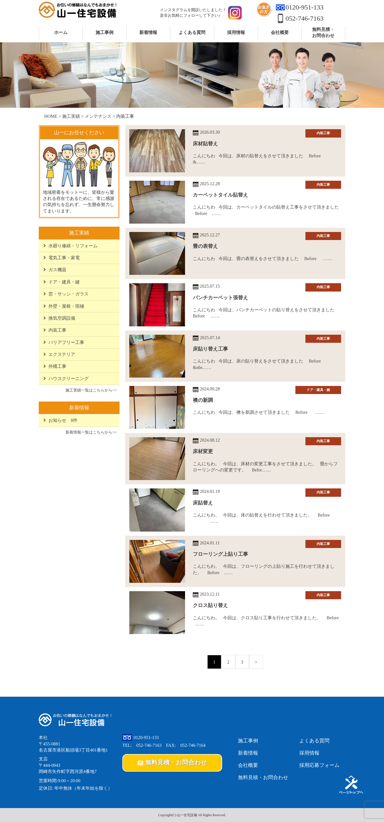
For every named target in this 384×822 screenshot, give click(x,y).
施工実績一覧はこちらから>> (91, 390)
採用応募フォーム (319, 765)
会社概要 (248, 765)
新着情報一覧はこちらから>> (91, 432)
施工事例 (248, 740)
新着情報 (248, 753)
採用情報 (309, 753)
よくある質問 (314, 740)
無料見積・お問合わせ (263, 777)
